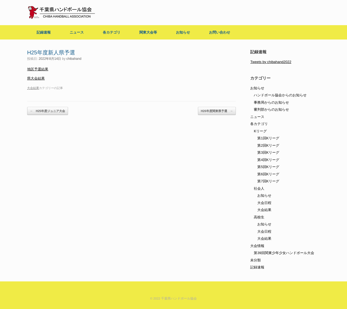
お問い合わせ (219, 32)
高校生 (259, 217)
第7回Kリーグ (268, 181)
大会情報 (257, 246)
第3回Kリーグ (268, 152)
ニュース (77, 32)
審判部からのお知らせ (271, 109)
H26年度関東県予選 (217, 111)
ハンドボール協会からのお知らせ (280, 95)
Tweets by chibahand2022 (270, 62)
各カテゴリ (111, 32)
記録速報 (44, 32)
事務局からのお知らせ (271, 102)
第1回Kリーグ (268, 138)
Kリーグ (260, 131)
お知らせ (183, 32)
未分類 (255, 260)
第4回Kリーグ (268, 160)
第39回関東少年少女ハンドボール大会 (284, 253)
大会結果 (33, 88)
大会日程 (264, 203)
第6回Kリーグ (268, 174)
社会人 (259, 188)
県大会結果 (36, 78)
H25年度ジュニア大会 (47, 111)
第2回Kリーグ (268, 145)
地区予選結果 (37, 69)
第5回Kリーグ (268, 167)
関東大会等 (148, 32)
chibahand (73, 59)
